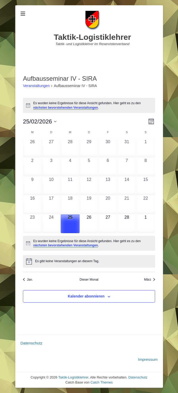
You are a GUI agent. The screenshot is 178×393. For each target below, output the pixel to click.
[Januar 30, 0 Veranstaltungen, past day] (107, 148)
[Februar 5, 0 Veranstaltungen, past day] (89, 166)
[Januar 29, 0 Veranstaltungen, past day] (89, 148)
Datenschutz (31, 343)
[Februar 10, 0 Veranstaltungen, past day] (51, 185)
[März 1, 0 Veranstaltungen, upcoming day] (145, 223)
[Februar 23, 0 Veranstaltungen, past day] (32, 223)
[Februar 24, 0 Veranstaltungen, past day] (51, 223)
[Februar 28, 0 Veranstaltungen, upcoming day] (126, 223)
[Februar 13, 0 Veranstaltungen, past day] (107, 185)
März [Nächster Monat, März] (149, 279)
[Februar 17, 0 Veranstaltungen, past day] (51, 204)
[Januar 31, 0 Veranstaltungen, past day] (126, 148)
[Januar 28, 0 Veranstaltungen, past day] (70, 148)
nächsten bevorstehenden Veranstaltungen (65, 107)
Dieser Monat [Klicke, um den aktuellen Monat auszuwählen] (89, 279)
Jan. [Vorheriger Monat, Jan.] (28, 279)
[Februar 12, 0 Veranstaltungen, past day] (89, 185)
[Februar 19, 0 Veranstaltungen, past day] (89, 204)
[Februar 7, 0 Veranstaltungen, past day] (126, 166)
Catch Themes (101, 382)
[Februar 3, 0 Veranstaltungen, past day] (51, 166)
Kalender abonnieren (86, 296)
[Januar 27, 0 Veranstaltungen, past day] (51, 148)
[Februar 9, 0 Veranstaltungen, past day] (32, 185)
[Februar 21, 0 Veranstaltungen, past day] (126, 204)
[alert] (89, 105)
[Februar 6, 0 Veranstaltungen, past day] (107, 166)
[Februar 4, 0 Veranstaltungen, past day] (70, 166)
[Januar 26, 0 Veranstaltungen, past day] (32, 148)
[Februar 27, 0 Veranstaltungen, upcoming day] (107, 223)
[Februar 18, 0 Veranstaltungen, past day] (70, 204)
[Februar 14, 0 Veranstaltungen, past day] (126, 185)
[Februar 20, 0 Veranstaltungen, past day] (107, 204)
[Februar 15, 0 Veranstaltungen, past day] (145, 185)
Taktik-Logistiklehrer (92, 37)
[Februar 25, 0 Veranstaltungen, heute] (70, 223)
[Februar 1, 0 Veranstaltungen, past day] (145, 148)
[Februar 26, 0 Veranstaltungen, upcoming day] (89, 223)
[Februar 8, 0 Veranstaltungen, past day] (145, 166)
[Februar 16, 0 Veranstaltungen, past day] (32, 204)
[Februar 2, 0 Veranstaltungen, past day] (32, 166)
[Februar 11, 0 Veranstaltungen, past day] (70, 185)
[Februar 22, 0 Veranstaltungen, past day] (145, 204)
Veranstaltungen (36, 86)
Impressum (147, 359)
